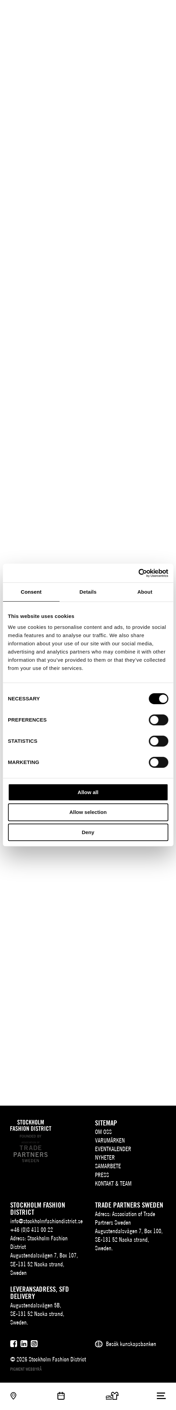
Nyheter (105, 1157)
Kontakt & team (113, 1183)
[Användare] (161, 11)
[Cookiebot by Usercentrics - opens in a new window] (138, 573)
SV (125, 12)
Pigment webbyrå (26, 1369)
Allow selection (88, 812)
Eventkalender (113, 1148)
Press (102, 1174)
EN (135, 12)
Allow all (88, 792)
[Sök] (148, 11)
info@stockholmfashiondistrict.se (46, 1221)
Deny (88, 832)
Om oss (103, 1131)
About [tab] (144, 592)
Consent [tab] (31, 592)
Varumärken (110, 1140)
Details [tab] (88, 592)
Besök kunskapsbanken (131, 1343)
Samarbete (108, 1166)
